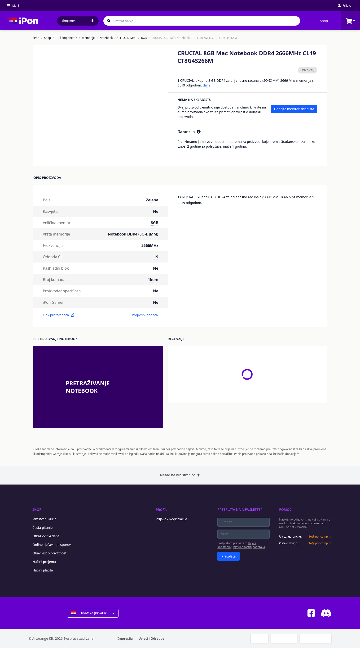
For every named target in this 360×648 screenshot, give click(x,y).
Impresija (125, 638)
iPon (36, 38)
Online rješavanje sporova (52, 544)
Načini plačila (42, 570)
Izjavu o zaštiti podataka (249, 547)
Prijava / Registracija (171, 519)
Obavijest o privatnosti (49, 553)
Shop (324, 20)
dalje (207, 85)
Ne (155, 211)
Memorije (88, 38)
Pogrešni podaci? (145, 315)
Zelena (152, 200)
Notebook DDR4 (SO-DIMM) (118, 38)
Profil (161, 509)
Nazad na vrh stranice (180, 475)
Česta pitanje (42, 527)
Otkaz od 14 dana (46, 536)
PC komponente (66, 38)
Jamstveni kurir (44, 519)
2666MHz (149, 245)
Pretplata (228, 556)
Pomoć (285, 509)
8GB (144, 38)
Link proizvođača (58, 315)
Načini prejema (44, 561)
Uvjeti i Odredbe (151, 638)
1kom (153, 279)
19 (156, 256)
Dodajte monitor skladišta (294, 109)
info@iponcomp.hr (319, 537)
